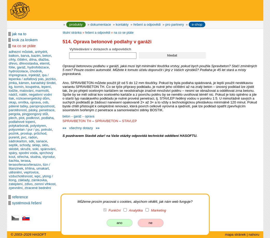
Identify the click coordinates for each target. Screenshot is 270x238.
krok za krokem (25, 40)
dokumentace (100, 24)
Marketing (158, 210)
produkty (76, 24)
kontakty (122, 24)
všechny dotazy (81, 128)
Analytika (136, 210)
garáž (78, 116)
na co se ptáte (24, 46)
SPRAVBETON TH (77, 121)
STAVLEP (129, 121)
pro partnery (174, 24)
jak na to (19, 34)
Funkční (114, 210)
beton (67, 116)
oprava (89, 116)
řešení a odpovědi (146, 24)
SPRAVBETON (106, 121)
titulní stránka (72, 32)
